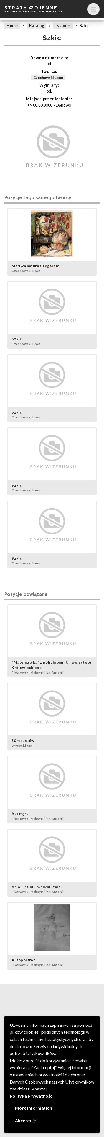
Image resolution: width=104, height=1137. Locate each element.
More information (33, 1107)
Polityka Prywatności (32, 1095)
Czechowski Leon (48, 77)
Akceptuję (25, 1120)
